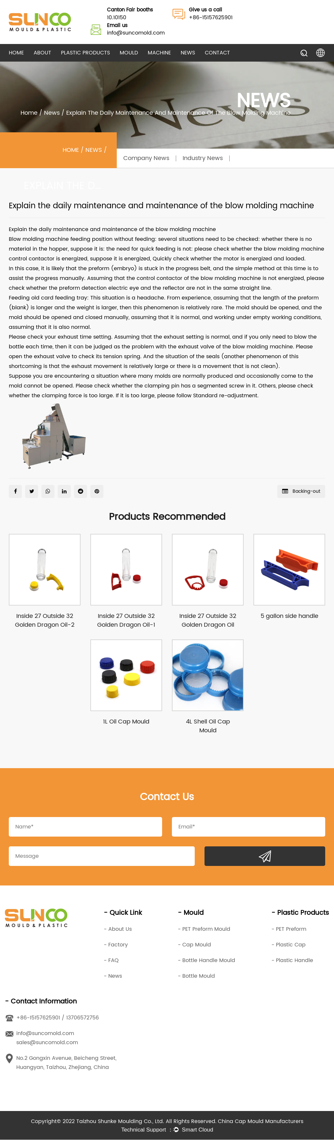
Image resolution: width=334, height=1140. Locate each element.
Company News (146, 158)
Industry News (203, 158)
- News (113, 976)
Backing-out (301, 491)
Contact (217, 53)
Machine (159, 53)
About (42, 53)
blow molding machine (186, 229)
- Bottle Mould (196, 976)
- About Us (118, 929)
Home (16, 53)
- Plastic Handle (292, 961)
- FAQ (111, 961)
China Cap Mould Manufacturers (260, 1122)
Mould (129, 53)
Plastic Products (85, 53)
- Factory (116, 945)
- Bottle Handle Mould (206, 961)
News (188, 53)
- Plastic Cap (288, 945)
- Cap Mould (194, 945)
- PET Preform (288, 929)
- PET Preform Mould (204, 929)
